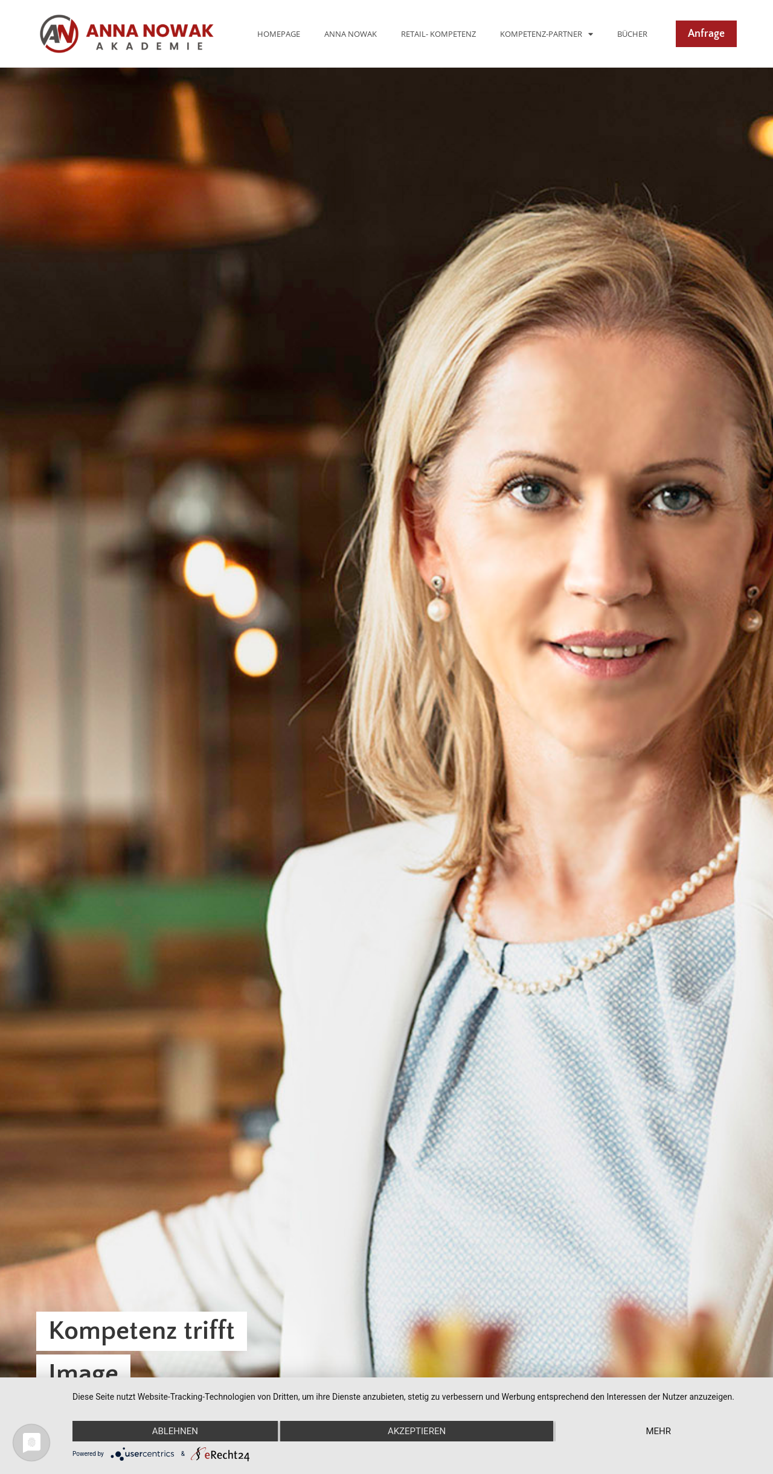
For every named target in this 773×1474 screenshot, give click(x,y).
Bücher (632, 33)
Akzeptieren (417, 1431)
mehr (658, 1431)
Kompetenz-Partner (546, 34)
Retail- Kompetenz (438, 33)
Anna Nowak (350, 33)
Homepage (278, 33)
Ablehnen (175, 1431)
